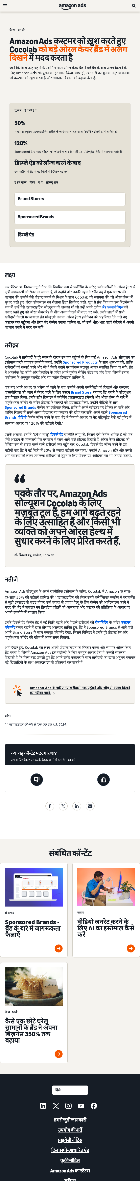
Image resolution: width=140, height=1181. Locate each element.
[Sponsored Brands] (36, 217)
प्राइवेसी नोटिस (70, 1140)
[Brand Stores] (31, 199)
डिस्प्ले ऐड (56, 434)
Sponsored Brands (20, 407)
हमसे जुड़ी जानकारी (70, 1120)
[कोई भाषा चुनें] (70, 1090)
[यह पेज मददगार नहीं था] (36, 780)
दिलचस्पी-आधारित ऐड (70, 1150)
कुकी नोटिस (70, 1160)
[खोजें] (134, 6)
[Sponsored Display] (26, 235)
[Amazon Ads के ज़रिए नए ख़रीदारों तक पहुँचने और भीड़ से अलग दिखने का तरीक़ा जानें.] (80, 690)
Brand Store (81, 392)
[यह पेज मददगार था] (103, 780)
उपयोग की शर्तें (70, 1130)
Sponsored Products (80, 362)
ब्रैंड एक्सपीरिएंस (112, 307)
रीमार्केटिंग (101, 622)
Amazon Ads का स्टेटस (70, 1171)
